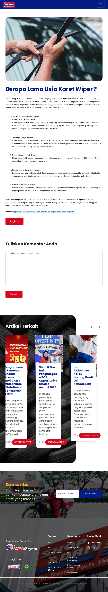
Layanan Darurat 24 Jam (55, 568)
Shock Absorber (55, 552)
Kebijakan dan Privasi (73, 566)
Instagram (93, 547)
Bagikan (14, 221)
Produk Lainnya (54, 562)
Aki (49, 547)
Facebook (93, 542)
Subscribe (91, 493)
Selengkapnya (28, 442)
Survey (70, 542)
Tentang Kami (73, 547)
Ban (49, 542)
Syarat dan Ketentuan (72, 558)
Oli (49, 557)
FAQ (69, 552)
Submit (14, 294)
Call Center (72, 573)
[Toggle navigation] (101, 5)
